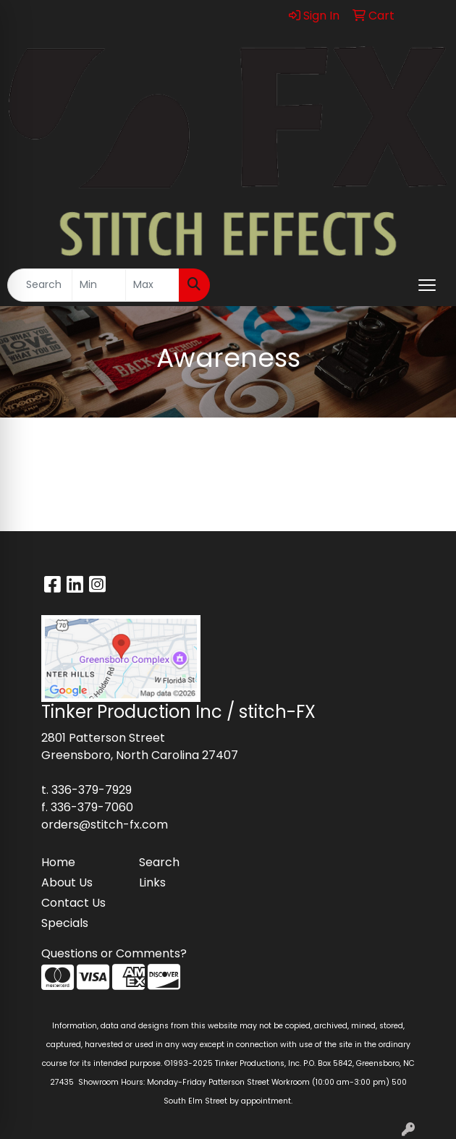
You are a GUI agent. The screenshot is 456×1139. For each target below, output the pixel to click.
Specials (64, 923)
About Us (67, 882)
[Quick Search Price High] (152, 285)
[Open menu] (427, 285)
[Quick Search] (39, 285)
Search (159, 862)
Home (58, 862)
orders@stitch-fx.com (104, 824)
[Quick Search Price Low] (99, 285)
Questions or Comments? (114, 953)
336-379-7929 (91, 790)
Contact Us (73, 902)
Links (152, 882)
